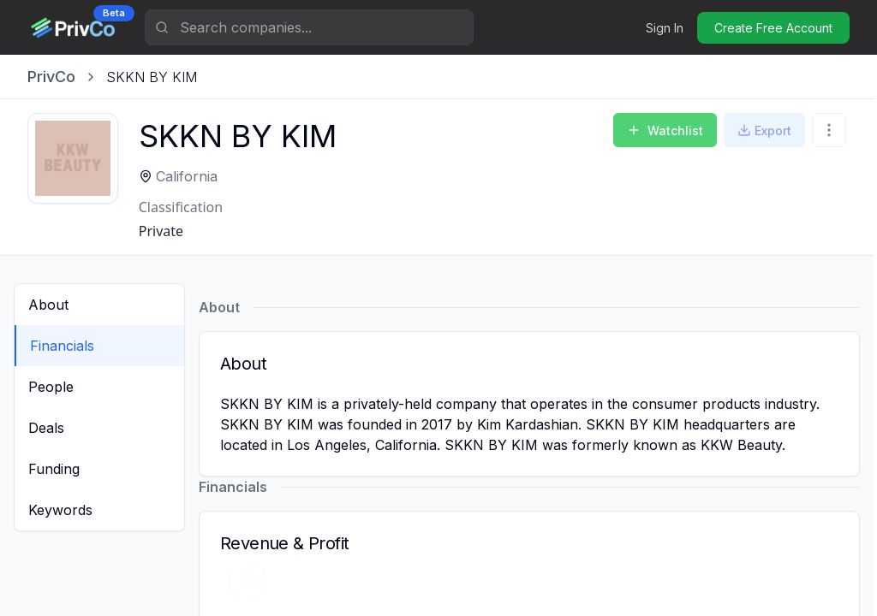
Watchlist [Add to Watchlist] (665, 130)
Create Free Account (773, 28)
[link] (151, 77)
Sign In (664, 28)
